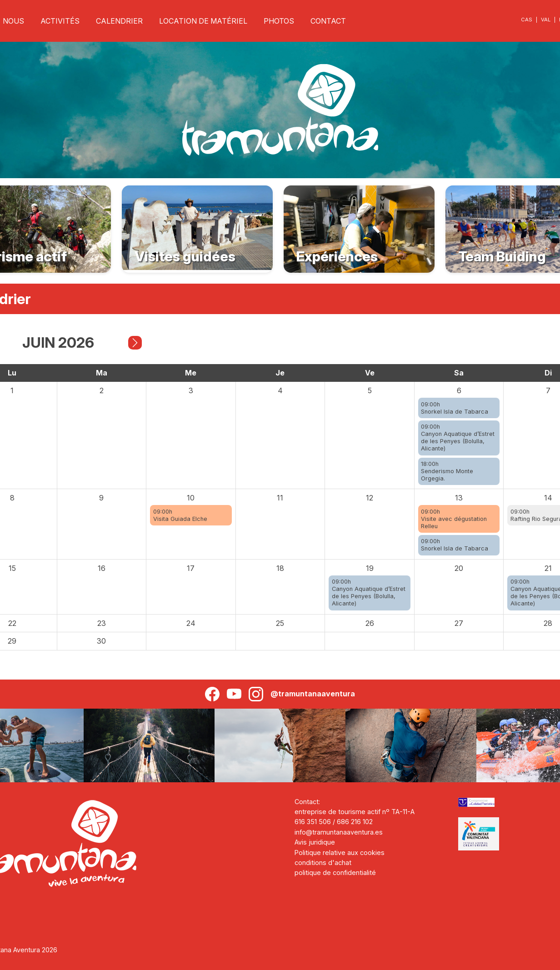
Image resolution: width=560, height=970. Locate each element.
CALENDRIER (119, 20)
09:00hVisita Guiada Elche (180, 515)
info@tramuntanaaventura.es (339, 832)
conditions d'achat (323, 862)
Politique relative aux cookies (340, 852)
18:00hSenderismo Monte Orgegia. (447, 471)
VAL (545, 19)
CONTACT (328, 20)
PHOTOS (279, 20)
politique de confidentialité (335, 872)
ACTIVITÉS (60, 20)
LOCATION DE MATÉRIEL (203, 20)
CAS (526, 19)
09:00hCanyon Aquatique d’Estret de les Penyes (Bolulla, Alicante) (458, 437)
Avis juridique (315, 842)
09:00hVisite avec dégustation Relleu (454, 519)
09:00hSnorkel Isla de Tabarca (454, 408)
